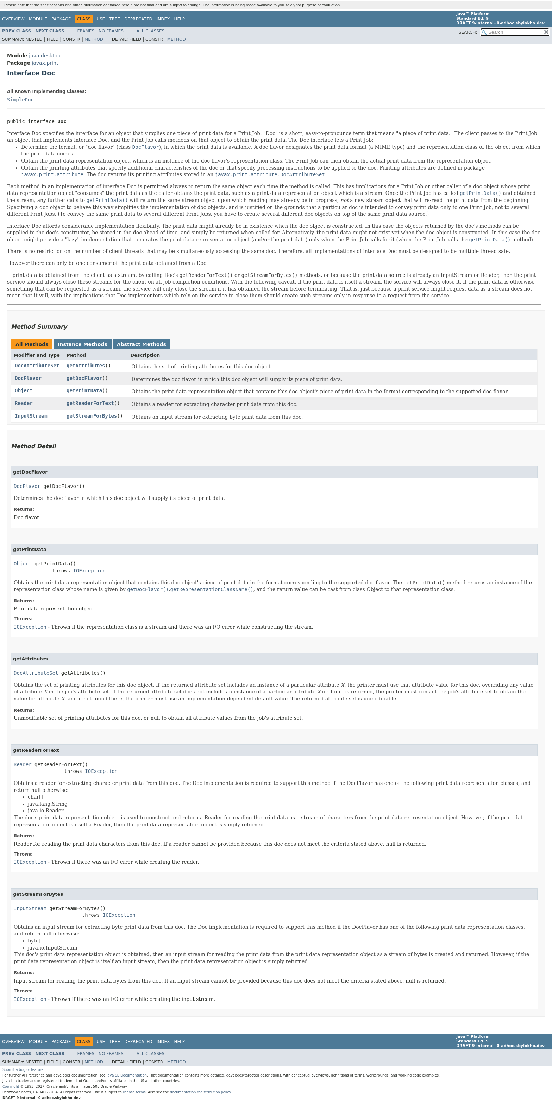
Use (100, 19)
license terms (134, 1092)
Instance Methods (82, 344)
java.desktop (45, 55)
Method (93, 39)
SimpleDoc (20, 99)
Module (38, 19)
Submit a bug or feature (22, 1070)
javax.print (45, 63)
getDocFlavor (84, 378)
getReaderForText (90, 403)
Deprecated (138, 19)
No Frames (111, 30)
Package (61, 19)
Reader (24, 403)
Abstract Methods (141, 344)
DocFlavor (28, 378)
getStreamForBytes (92, 416)
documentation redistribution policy (200, 1092)
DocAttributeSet (37, 365)
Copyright (10, 1086)
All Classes (150, 30)
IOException (89, 570)
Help (179, 19)
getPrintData (84, 390)
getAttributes (86, 365)
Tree (114, 19)
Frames (86, 30)
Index (163, 19)
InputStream (31, 416)
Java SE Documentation (127, 1075)
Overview (13, 19)
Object (24, 390)
